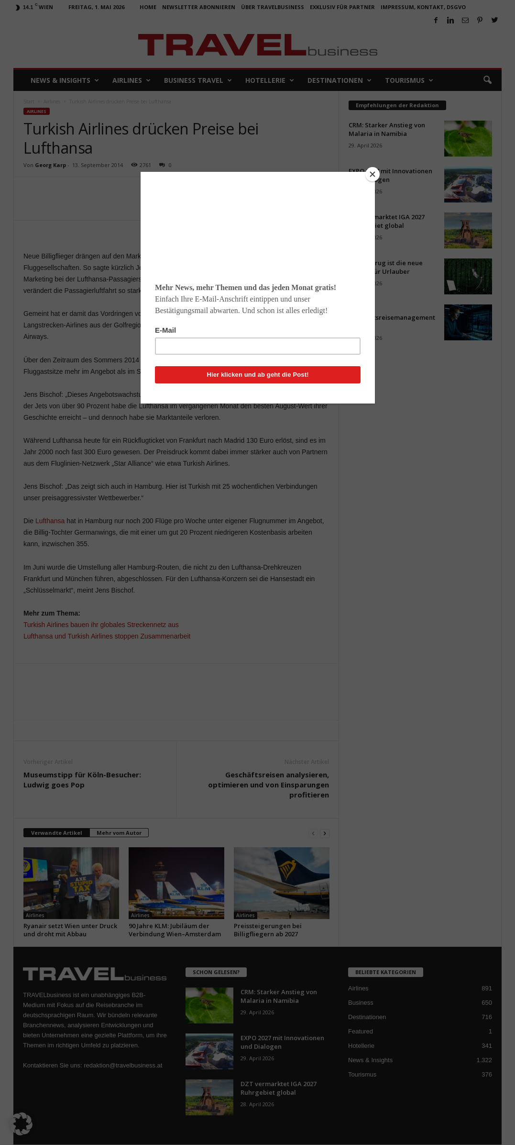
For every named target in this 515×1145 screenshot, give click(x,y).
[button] (21, 1124)
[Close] (372, 174)
